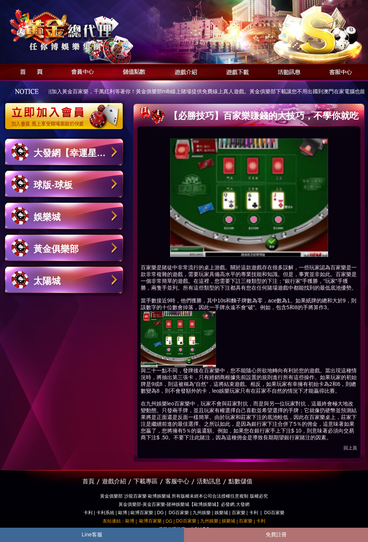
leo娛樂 (221, 391)
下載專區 (146, 481)
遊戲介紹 (184, 70)
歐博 (122, 512)
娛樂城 (47, 217)
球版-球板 (53, 185)
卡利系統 (105, 512)
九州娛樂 (202, 512)
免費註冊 (276, 534)
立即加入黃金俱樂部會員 (66, 112)
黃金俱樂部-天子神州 (83, 30)
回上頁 (350, 448)
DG (160, 512)
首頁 (29, 70)
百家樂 (238, 512)
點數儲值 (240, 481)
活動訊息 (287, 70)
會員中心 (80, 70)
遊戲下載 (235, 70)
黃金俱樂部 (56, 249)
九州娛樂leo (160, 404)
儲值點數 (132, 70)
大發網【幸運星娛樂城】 (69, 156)
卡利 (88, 512)
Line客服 (92, 534)
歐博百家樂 (142, 512)
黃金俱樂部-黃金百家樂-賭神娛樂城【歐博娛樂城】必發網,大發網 (184, 504)
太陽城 (47, 281)
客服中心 (338, 70)
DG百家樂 (179, 512)
